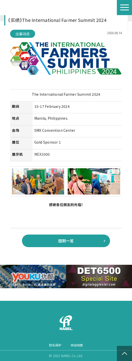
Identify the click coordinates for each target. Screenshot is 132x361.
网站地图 (77, 345)
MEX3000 (42, 154)
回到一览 (66, 240)
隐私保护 (55, 345)
